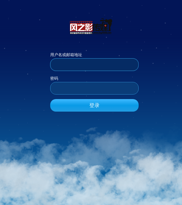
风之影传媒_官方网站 (91, 26)
